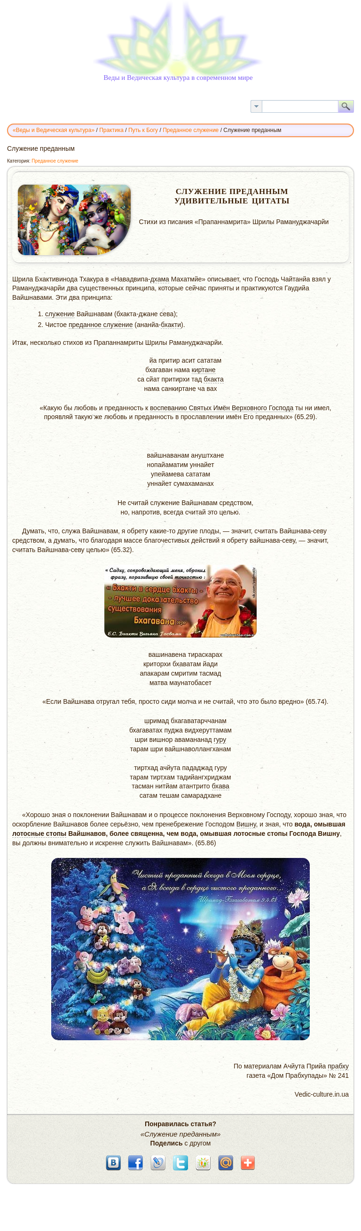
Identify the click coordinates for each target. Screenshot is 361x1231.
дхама (159, 279)
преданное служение (101, 324)
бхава (220, 786)
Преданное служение (54, 161)
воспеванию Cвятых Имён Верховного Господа (221, 408)
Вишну (246, 824)
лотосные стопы (39, 833)
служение (60, 314)
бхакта (214, 379)
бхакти (171, 324)
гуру (220, 739)
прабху (338, 1066)
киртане (204, 370)
